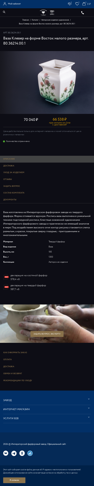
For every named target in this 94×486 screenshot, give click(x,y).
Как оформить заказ (15, 352)
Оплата (7, 359)
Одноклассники (22, 453)
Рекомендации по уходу (17, 380)
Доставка (8, 366)
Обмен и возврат (12, 373)
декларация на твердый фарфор (28, 285)
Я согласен (14, 480)
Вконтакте (6, 453)
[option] (47, 82)
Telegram (14, 453)
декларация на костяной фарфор (28, 275)
